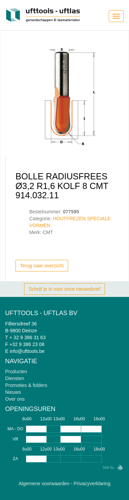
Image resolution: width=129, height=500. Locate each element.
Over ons (15, 399)
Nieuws (13, 392)
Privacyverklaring (92, 483)
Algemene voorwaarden (44, 483)
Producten (16, 371)
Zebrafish (111, 467)
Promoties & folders (26, 385)
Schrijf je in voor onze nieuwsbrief (64, 289)
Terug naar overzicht (42, 265)
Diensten (14, 378)
